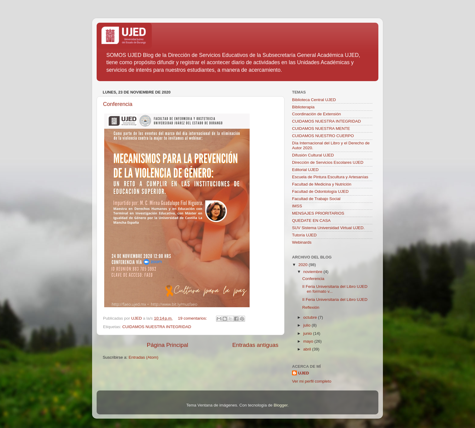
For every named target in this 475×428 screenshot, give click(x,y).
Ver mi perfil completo (311, 381)
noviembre (313, 271)
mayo (308, 341)
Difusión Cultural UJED (313, 155)
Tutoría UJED (304, 235)
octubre (310, 317)
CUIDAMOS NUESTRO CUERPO (323, 135)
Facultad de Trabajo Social (316, 198)
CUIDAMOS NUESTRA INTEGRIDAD (156, 326)
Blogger (280, 405)
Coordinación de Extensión (316, 114)
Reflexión (310, 307)
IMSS (297, 206)
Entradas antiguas (255, 345)
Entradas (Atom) (143, 357)
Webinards (301, 242)
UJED (303, 373)
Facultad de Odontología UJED (320, 191)
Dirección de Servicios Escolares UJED (328, 162)
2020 (303, 264)
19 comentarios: (193, 318)
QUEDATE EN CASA (311, 220)
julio (307, 325)
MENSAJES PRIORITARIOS (318, 213)
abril (307, 349)
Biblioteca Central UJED (314, 99)
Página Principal (167, 345)
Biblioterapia (303, 107)
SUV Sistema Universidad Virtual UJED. (328, 228)
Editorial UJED (305, 169)
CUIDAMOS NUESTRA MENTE (321, 128)
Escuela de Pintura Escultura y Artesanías (330, 177)
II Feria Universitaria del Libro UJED (334, 299)
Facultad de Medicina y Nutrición (321, 184)
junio (308, 333)
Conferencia (117, 104)
